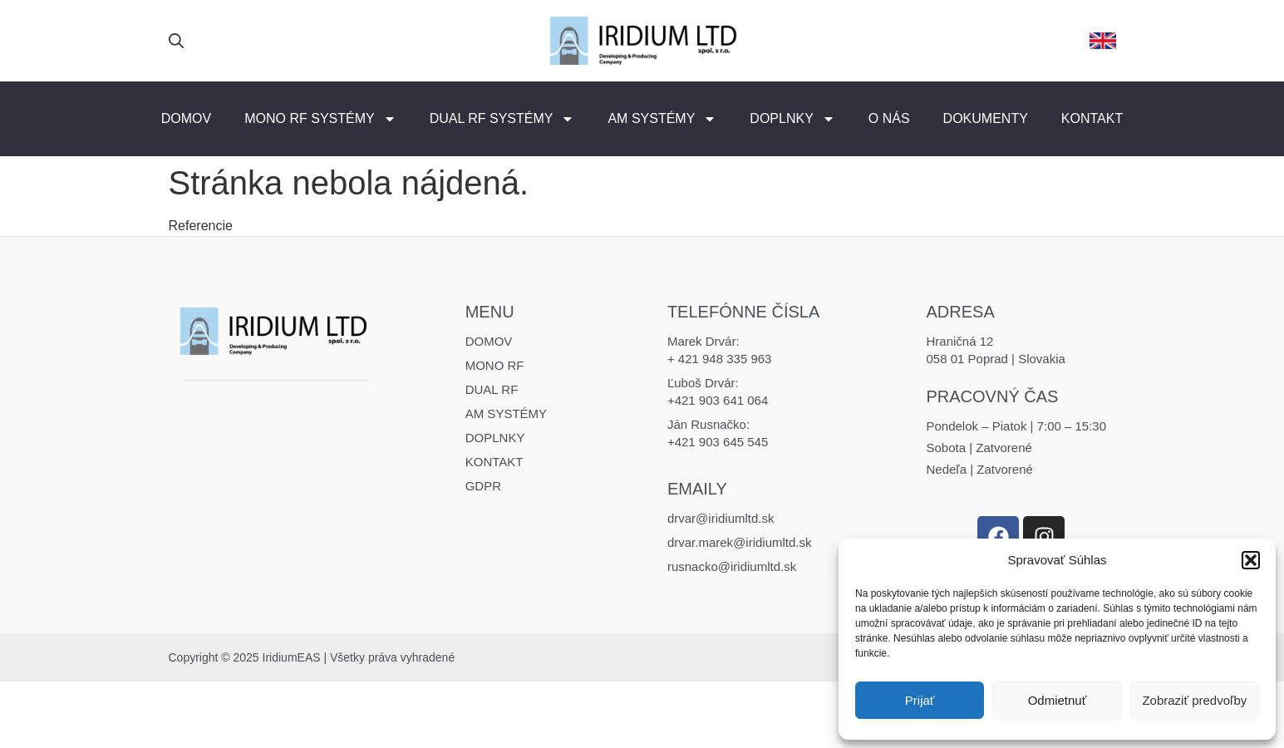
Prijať (920, 700)
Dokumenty (985, 118)
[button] (1250, 560)
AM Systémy (662, 119)
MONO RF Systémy (320, 119)
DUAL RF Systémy (502, 119)
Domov (186, 118)
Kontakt (1092, 118)
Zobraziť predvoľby (1194, 700)
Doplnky (792, 119)
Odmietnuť (1057, 700)
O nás (889, 118)
